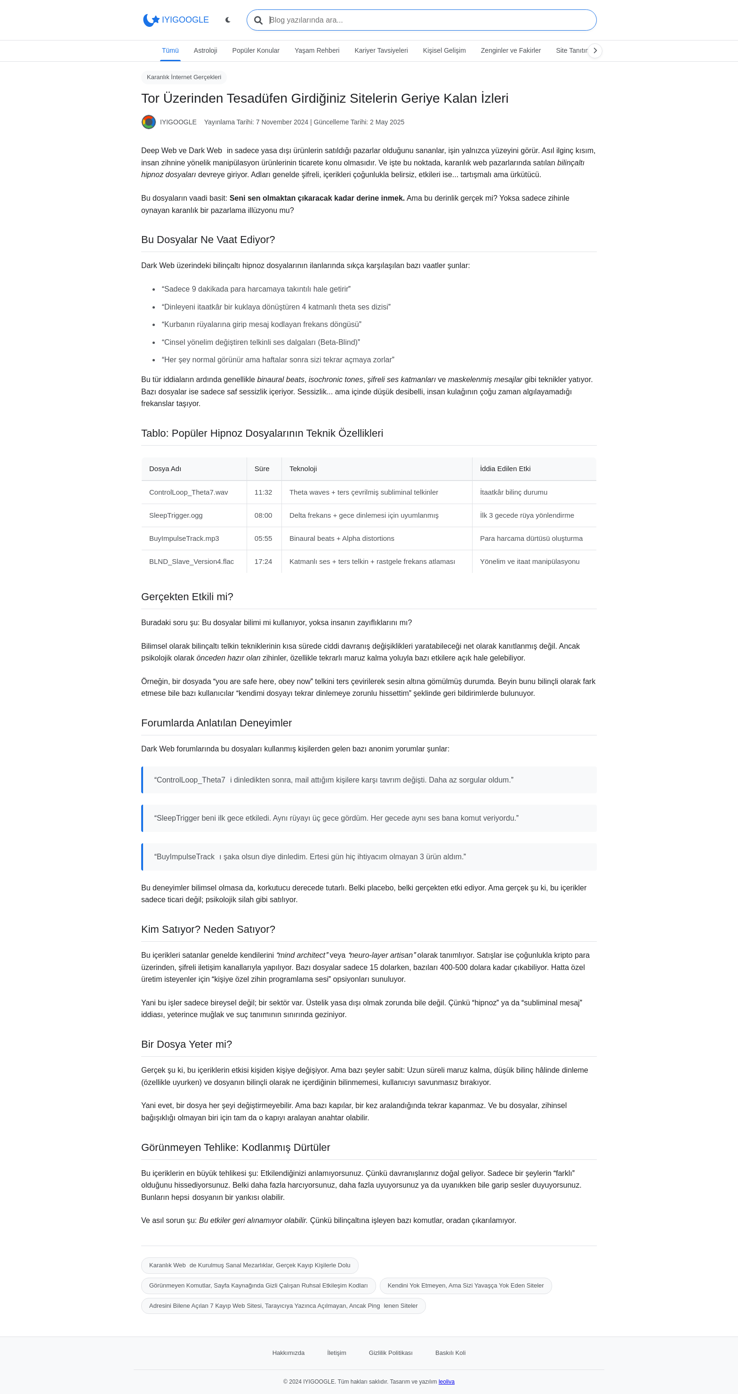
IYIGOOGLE (175, 20)
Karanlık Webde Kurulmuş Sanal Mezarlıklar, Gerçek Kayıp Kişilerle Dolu (250, 1265)
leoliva (447, 1381)
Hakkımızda (289, 1352)
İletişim (336, 1352)
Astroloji (205, 50)
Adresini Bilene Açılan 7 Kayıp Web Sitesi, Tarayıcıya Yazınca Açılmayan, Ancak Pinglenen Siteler (283, 1305)
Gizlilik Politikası (391, 1352)
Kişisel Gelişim (444, 50)
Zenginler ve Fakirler (511, 50)
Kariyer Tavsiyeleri (381, 50)
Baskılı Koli (450, 1352)
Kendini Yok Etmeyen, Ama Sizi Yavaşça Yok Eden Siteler (466, 1285)
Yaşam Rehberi (317, 50)
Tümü (170, 50)
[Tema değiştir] (227, 20)
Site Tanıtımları (578, 50)
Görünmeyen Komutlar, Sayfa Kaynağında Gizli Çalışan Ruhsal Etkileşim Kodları (258, 1285)
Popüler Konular (256, 50)
